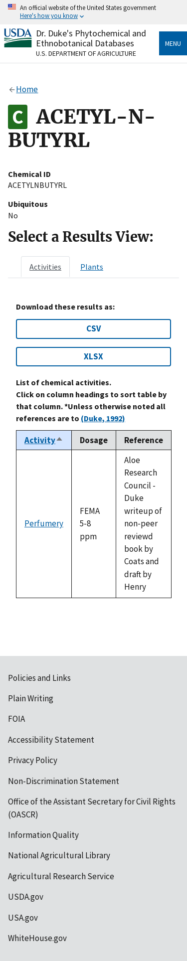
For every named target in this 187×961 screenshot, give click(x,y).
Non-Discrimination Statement (63, 781)
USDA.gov (25, 896)
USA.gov (23, 917)
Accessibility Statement (51, 739)
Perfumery (43, 523)
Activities (45, 267)
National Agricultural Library (59, 855)
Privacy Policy (32, 760)
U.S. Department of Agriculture (86, 53)
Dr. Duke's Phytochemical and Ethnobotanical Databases (91, 38)
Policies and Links (39, 677)
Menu (173, 43)
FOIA (16, 718)
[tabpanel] (93, 450)
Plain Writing (30, 698)
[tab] (45, 266)
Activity (43, 440)
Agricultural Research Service (61, 876)
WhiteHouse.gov (37, 938)
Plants (91, 267)
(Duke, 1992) (103, 418)
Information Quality (43, 834)
